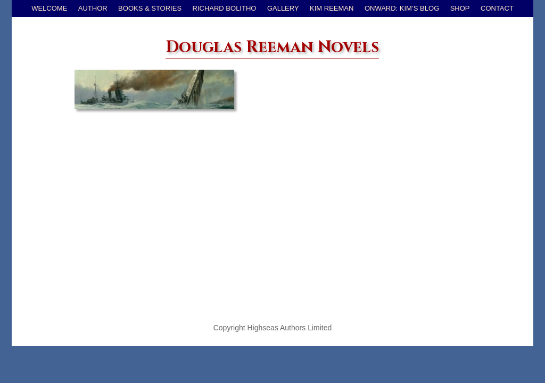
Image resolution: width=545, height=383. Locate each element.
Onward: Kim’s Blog (402, 8)
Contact (497, 8)
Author (93, 8)
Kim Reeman (331, 8)
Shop (460, 8)
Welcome (49, 8)
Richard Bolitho (225, 8)
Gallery (283, 8)
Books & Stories (149, 8)
